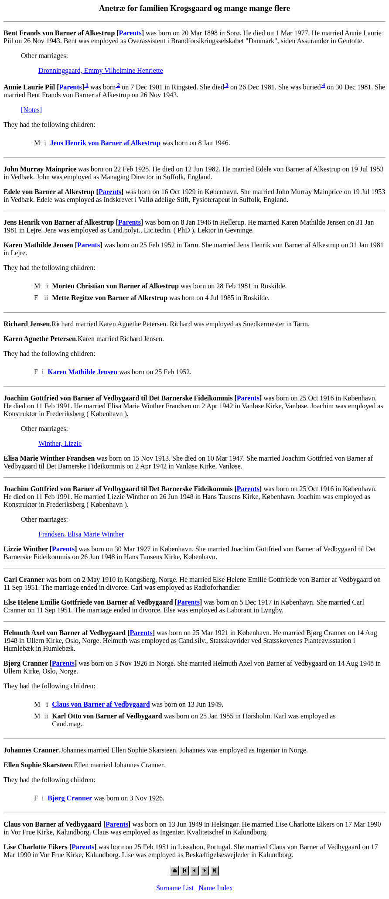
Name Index (215, 888)
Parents (130, 33)
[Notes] (31, 109)
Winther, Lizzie (60, 443)
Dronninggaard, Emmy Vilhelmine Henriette (100, 70)
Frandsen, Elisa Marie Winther (81, 534)
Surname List (175, 888)
